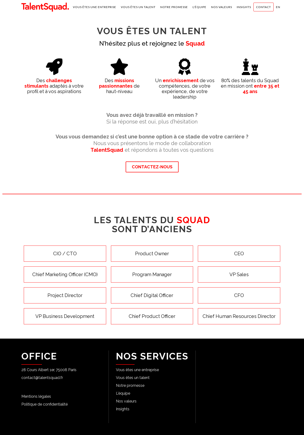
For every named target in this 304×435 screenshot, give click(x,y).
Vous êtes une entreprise (137, 370)
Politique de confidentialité (44, 404)
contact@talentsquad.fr (42, 377)
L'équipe (123, 393)
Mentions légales (36, 396)
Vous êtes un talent (133, 377)
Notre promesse (130, 385)
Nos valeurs (126, 401)
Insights (122, 409)
